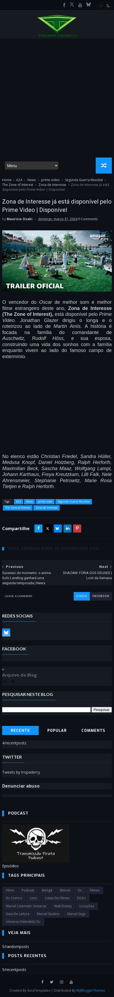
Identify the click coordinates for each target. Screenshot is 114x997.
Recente (20, 730)
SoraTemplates (38, 990)
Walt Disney (63, 906)
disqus (81, 596)
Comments (93, 730)
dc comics (14, 898)
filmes (94, 890)
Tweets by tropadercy (21, 772)
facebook (100, 596)
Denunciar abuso (21, 786)
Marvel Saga (76, 914)
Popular (57, 730)
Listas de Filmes (57, 898)
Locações (87, 906)
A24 (19, 180)
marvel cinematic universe (26, 906)
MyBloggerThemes (90, 990)
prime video (50, 180)
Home (7, 180)
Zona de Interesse (52, 184)
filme (10, 890)
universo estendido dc (23, 921)
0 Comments (88, 219)
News (31, 180)
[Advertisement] (57, 98)
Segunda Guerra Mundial (84, 180)
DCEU (81, 898)
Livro (33, 898)
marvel (65, 890)
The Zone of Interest (17, 184)
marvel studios (48, 914)
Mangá (47, 890)
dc (80, 890)
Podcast (28, 890)
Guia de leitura (17, 914)
